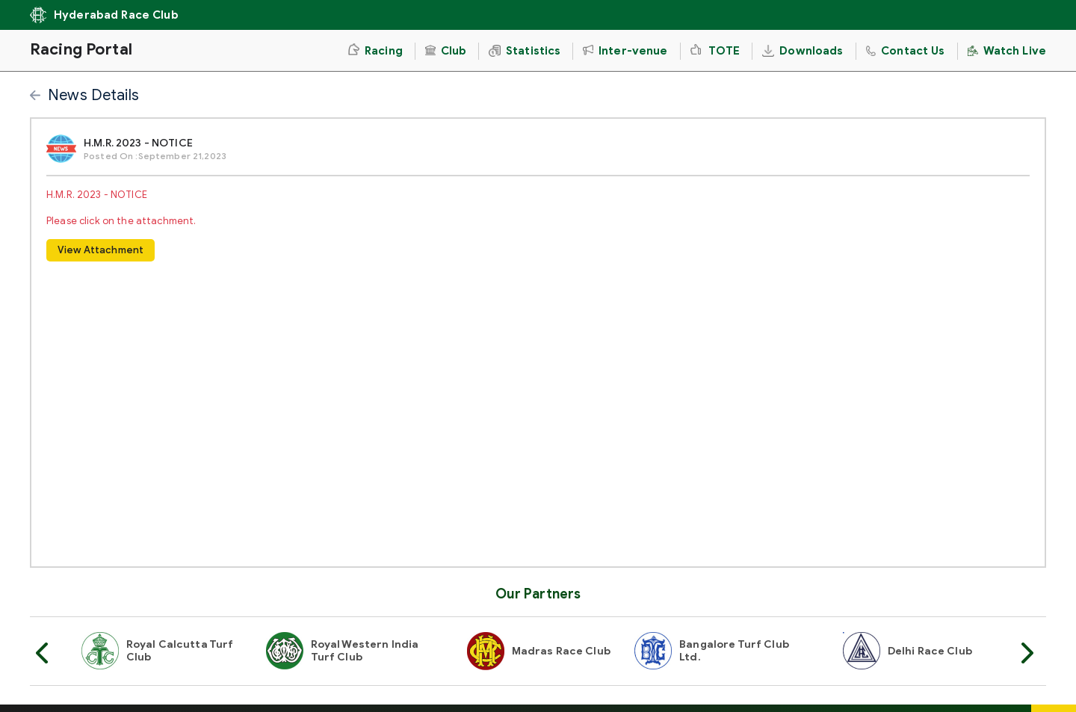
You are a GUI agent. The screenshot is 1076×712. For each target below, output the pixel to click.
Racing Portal (81, 49)
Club (445, 51)
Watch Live (1007, 51)
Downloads (802, 51)
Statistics (524, 51)
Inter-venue (625, 51)
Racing (375, 50)
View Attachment (100, 250)
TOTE (715, 51)
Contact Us (905, 51)
